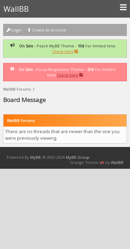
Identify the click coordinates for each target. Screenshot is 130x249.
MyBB (35, 157)
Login (14, 30)
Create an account (47, 30)
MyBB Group (77, 157)
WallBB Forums (17, 89)
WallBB (65, 8)
